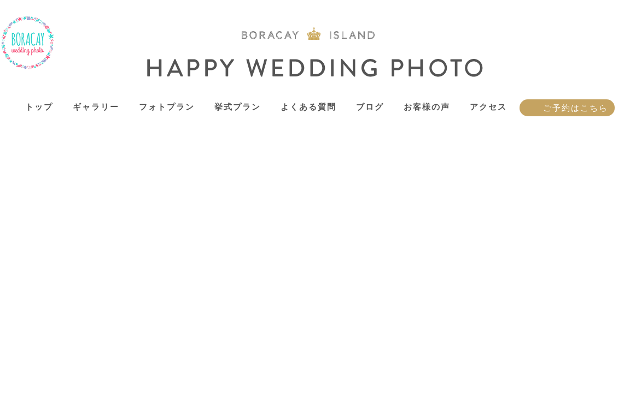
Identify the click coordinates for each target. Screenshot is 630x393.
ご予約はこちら (575, 107)
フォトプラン (167, 106)
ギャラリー (96, 106)
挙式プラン (237, 106)
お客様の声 (427, 106)
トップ (39, 106)
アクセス (488, 106)
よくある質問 (308, 106)
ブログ (370, 106)
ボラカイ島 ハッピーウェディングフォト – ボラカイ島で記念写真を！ (28, 42)
